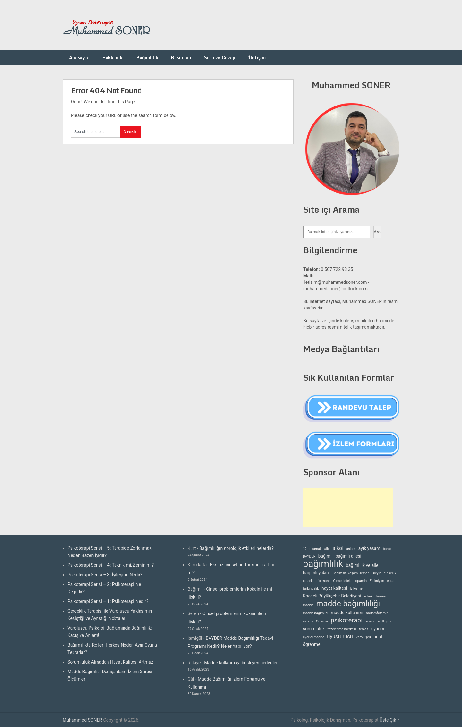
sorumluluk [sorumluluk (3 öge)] (314, 628)
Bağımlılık (147, 57)
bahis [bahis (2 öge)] (387, 549)
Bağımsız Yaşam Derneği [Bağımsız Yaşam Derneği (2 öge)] (351, 573)
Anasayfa (79, 57)
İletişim (257, 57)
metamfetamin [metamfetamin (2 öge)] (377, 613)
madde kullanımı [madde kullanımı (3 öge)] (347, 612)
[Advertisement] (348, 507)
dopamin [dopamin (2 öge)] (360, 581)
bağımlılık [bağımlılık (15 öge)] (323, 564)
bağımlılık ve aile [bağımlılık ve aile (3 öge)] (362, 565)
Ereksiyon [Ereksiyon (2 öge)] (377, 581)
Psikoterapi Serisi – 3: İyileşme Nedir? (104, 574)
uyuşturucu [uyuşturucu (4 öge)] (340, 636)
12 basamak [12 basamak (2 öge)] (312, 549)
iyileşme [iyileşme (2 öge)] (356, 589)
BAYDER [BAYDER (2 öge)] (309, 556)
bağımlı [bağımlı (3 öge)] (325, 556)
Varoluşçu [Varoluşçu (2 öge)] (363, 637)
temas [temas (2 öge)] (364, 629)
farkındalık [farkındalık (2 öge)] (311, 589)
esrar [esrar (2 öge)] (391, 581)
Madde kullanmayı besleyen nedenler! (241, 662)
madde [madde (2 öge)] (308, 605)
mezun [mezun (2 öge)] (308, 621)
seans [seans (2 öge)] (369, 621)
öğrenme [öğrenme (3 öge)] (311, 644)
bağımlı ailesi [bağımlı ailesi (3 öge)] (348, 556)
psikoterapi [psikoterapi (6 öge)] (346, 620)
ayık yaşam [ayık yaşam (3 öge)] (369, 548)
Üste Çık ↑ (389, 720)
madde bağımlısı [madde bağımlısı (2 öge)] (315, 613)
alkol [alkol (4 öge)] (337, 548)
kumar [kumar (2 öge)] (381, 596)
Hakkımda (113, 57)
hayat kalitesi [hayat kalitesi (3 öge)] (334, 588)
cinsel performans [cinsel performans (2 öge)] (316, 581)
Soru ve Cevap (219, 57)
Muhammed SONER (82, 720)
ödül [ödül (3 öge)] (377, 636)
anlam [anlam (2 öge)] (350, 549)
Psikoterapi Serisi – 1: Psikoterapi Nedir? (107, 601)
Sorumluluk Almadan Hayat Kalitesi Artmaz (110, 661)
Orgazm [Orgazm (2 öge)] (322, 621)
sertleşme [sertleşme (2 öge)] (384, 621)
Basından (181, 57)
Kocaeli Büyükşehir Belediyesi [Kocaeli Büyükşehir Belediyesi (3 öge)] (332, 595)
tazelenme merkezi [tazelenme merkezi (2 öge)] (342, 629)
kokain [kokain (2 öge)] (368, 596)
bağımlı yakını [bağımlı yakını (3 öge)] (316, 572)
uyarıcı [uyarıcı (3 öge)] (377, 628)
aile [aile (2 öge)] (327, 549)
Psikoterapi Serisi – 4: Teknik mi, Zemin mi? (110, 565)
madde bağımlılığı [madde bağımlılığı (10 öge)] (348, 603)
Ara (377, 231)
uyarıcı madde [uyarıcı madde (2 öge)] (313, 637)
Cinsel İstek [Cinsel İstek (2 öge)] (342, 581)
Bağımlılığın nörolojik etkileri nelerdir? (236, 548)
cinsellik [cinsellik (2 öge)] (390, 573)
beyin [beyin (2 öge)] (377, 573)
